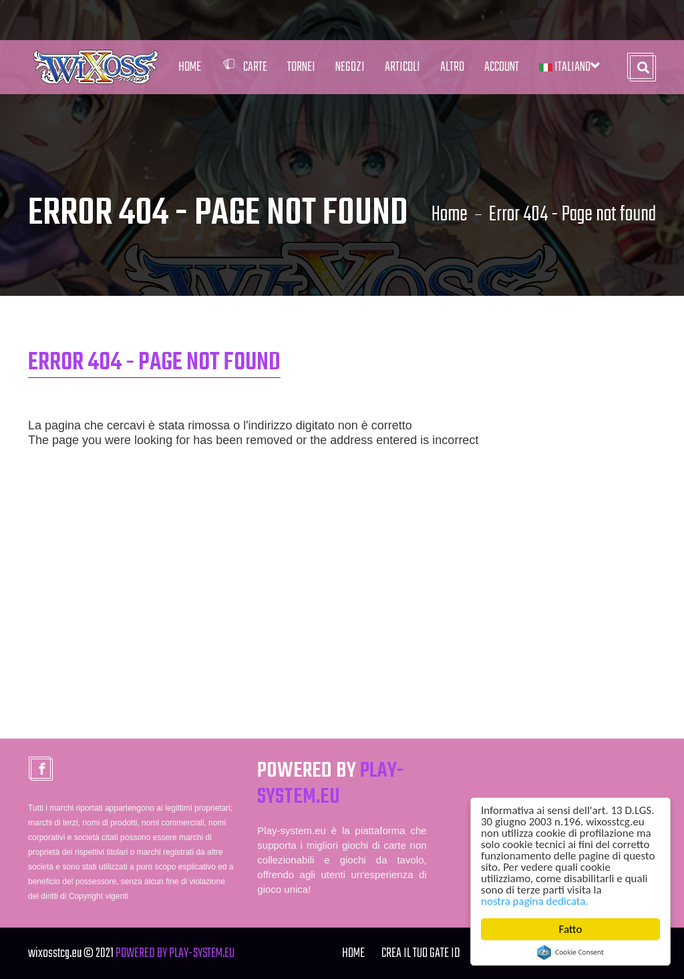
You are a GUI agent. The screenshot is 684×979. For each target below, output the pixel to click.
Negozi (350, 67)
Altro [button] (452, 67)
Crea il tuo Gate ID (420, 953)
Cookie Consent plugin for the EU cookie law (570, 952)
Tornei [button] (301, 67)
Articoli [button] (402, 67)
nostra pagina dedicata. (534, 901)
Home (189, 67)
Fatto (570, 929)
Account (501, 67)
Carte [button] (244, 67)
